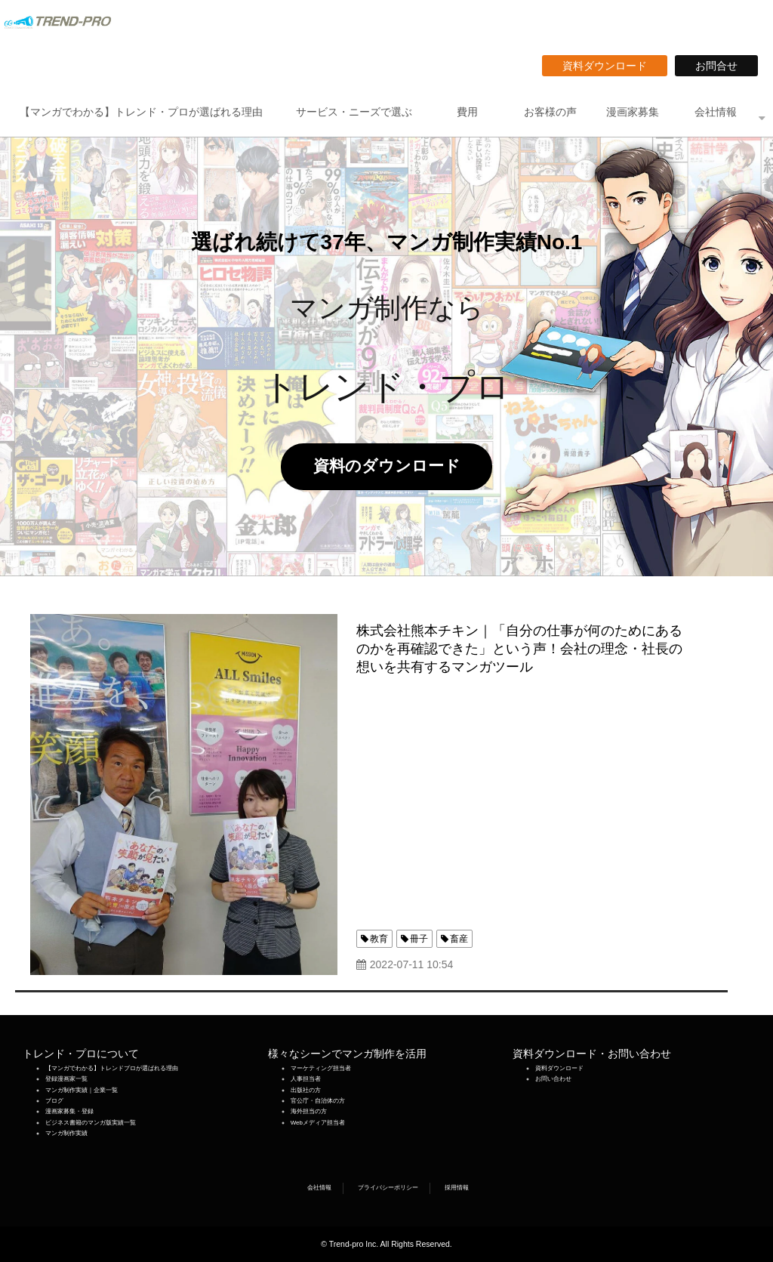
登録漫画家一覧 (66, 1078)
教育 (379, 938)
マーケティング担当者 (321, 1068)
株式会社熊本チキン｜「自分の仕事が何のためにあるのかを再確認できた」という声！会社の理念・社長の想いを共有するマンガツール (519, 648)
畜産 (459, 938)
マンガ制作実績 (66, 1133)
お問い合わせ (553, 1078)
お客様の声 (550, 112)
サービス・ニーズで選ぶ (354, 112)
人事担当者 (306, 1078)
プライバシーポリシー (388, 1187)
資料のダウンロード (394, 466)
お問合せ (721, 66)
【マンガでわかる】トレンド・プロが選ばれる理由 (141, 112)
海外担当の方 (309, 1111)
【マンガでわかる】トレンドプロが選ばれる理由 (111, 1068)
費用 (467, 112)
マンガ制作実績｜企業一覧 (81, 1090)
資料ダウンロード (610, 66)
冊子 (419, 938)
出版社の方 (306, 1090)
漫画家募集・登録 (69, 1111)
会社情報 (715, 112)
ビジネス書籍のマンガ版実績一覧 (90, 1122)
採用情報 (457, 1187)
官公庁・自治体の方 (318, 1100)
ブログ (54, 1100)
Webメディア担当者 (318, 1122)
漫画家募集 (632, 112)
